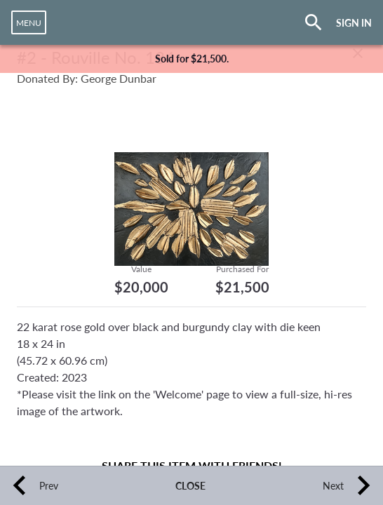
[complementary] (191, 59)
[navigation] (28, 22)
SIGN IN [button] (354, 23)
